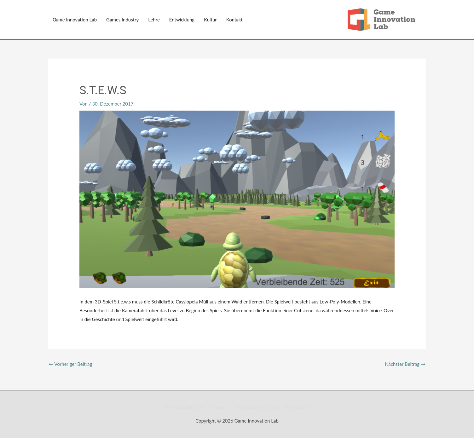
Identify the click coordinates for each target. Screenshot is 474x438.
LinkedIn (219, 407)
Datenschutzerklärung (257, 407)
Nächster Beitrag (405, 364)
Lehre (154, 19)
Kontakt (234, 19)
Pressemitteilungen (185, 407)
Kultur (210, 19)
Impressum (297, 407)
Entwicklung (181, 19)
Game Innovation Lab (75, 19)
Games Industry (122, 19)
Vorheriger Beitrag (70, 364)
